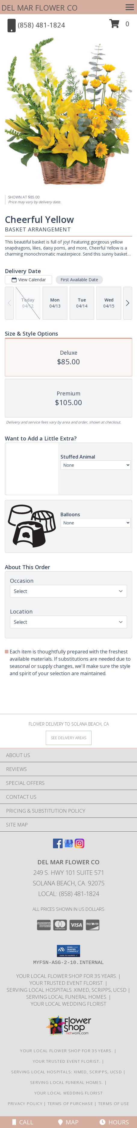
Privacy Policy (25, 1103)
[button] (119, 26)
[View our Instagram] (79, 846)
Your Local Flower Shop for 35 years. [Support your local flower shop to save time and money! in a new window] (67, 975)
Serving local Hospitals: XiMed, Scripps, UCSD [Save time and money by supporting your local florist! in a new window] (67, 989)
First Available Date (79, 279)
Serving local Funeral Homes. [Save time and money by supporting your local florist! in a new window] (67, 996)
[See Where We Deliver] (69, 737)
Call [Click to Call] (22, 1122)
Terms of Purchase (70, 1103)
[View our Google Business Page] (68, 846)
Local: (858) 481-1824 (68, 894)
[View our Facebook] (58, 846)
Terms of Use (113, 1103)
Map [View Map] (68, 1122)
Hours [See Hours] (114, 1122)
